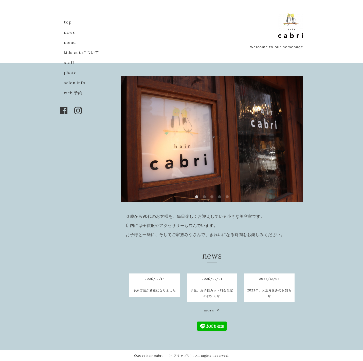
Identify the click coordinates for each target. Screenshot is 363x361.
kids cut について (81, 52)
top (67, 22)
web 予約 (73, 92)
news (69, 32)
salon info (74, 82)
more (212, 310)
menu (70, 42)
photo (70, 72)
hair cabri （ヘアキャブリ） (170, 355)
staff (69, 62)
